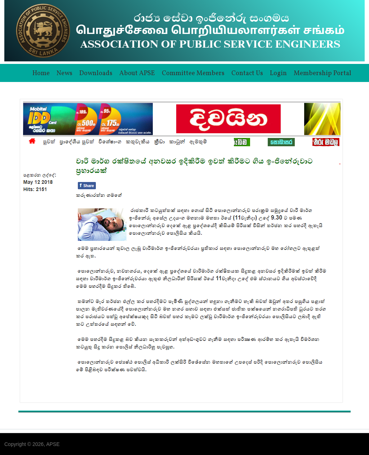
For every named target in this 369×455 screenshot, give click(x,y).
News (64, 73)
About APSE (137, 73)
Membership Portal (322, 73)
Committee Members (193, 73)
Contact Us (247, 73)
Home (41, 73)
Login (278, 73)
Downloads (95, 73)
